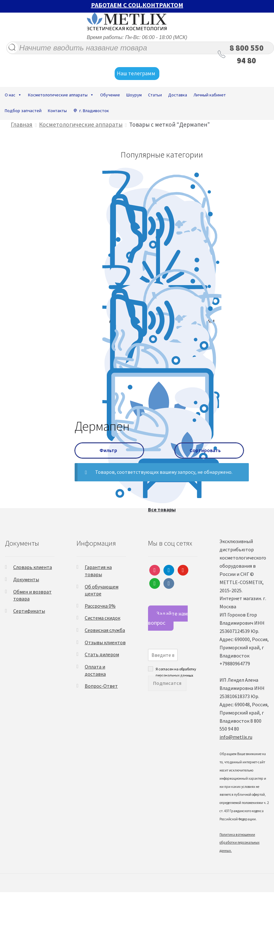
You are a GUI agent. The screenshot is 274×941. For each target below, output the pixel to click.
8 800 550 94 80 (247, 54)
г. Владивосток (94, 110)
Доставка (177, 95)
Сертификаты (29, 611)
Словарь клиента (32, 567)
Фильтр (109, 450)
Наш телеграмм (137, 73)
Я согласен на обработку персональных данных (176, 669)
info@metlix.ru (236, 737)
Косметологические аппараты (61, 95)
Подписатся (167, 683)
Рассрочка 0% (100, 606)
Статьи (155, 95)
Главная (21, 124)
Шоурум (134, 95)
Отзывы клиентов (105, 642)
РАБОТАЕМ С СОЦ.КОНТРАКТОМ (137, 5)
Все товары (162, 509)
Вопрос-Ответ (101, 686)
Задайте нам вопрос (168, 618)
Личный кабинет (209, 95)
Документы (26, 579)
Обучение (110, 95)
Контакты (57, 110)
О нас (13, 95)
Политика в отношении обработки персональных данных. (240, 842)
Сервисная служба (105, 630)
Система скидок (102, 618)
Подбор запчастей (23, 110)
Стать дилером (102, 654)
